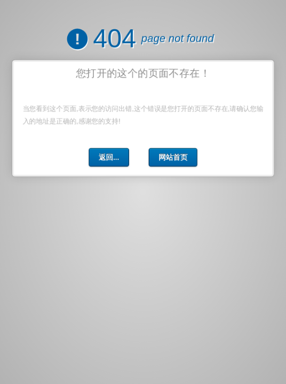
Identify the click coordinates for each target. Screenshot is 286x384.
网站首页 (172, 156)
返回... (109, 156)
